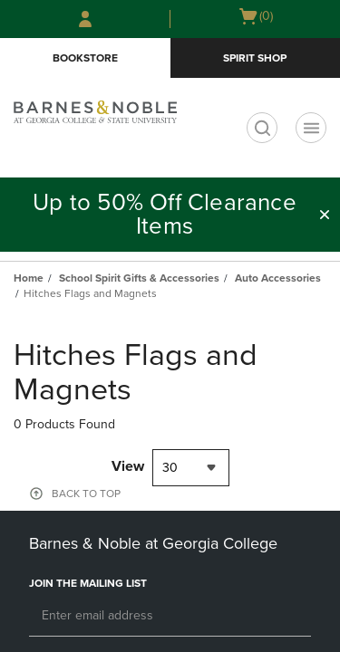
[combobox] (190, 467)
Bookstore (85, 58)
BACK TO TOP (86, 493)
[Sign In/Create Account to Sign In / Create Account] (85, 19)
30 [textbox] (170, 467)
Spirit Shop (255, 58)
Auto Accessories (278, 278)
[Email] (170, 617)
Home (29, 278)
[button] (325, 215)
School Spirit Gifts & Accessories (139, 278)
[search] (262, 127)
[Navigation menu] (311, 127)
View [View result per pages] (128, 466)
